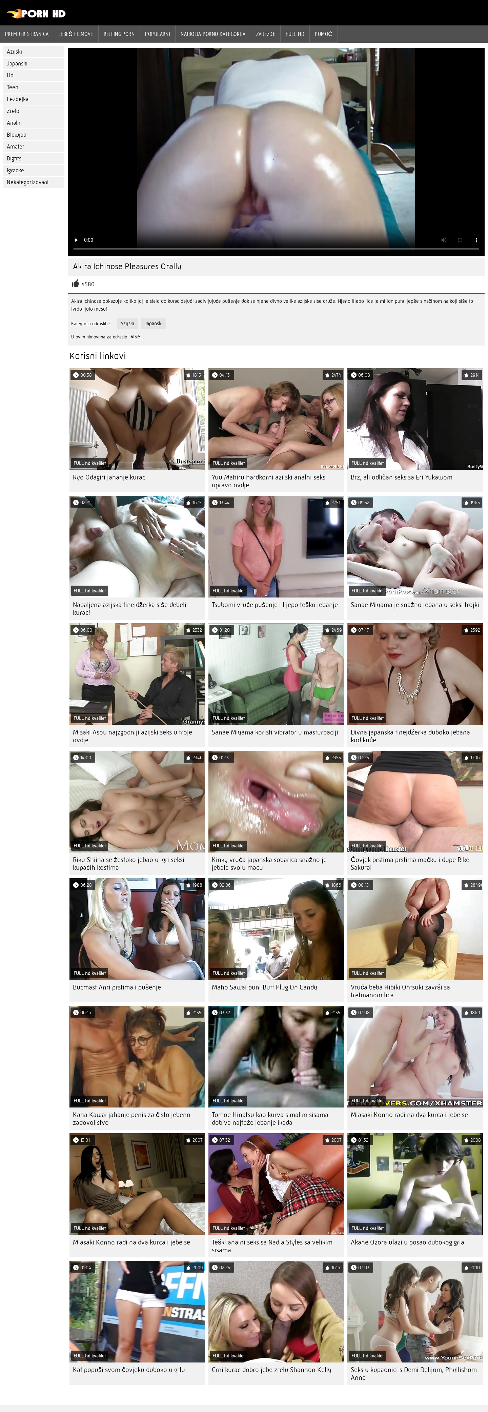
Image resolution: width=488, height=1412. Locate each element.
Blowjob (16, 135)
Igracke (15, 170)
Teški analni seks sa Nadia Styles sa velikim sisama (272, 1246)
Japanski (17, 63)
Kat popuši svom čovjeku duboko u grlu (129, 1370)
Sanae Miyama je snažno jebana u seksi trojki (415, 605)
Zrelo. (14, 111)
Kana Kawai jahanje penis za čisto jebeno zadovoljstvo (131, 1118)
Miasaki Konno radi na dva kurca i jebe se (409, 1115)
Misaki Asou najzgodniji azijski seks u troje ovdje (132, 736)
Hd (10, 75)
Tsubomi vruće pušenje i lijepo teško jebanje (275, 605)
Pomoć (323, 34)
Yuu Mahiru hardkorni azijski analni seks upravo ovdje (268, 481)
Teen (12, 87)
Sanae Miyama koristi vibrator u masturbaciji (275, 732)
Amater (15, 146)
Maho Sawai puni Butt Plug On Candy (264, 987)
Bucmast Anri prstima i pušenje (117, 987)
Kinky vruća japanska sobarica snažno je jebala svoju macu (269, 863)
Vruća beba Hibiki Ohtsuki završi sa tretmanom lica (400, 991)
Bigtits (14, 158)
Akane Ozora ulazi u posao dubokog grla (407, 1242)
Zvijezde (266, 34)
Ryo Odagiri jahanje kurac (109, 477)
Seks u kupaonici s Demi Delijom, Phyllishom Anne (414, 1373)
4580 (88, 284)
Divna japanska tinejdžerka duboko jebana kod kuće (410, 736)
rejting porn (119, 34)
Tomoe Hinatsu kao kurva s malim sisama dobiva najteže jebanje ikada (270, 1118)
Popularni (157, 34)
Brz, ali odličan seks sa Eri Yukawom (401, 477)
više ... (138, 337)
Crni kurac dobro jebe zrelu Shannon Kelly (271, 1370)
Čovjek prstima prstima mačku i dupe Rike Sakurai (410, 863)
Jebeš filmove (76, 34)
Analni (14, 123)
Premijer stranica (27, 34)
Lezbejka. (18, 99)
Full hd (295, 34)
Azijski (14, 51)
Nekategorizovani (27, 182)
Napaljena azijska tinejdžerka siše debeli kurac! (129, 608)
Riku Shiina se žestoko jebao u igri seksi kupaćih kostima (128, 863)
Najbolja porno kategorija (213, 34)
